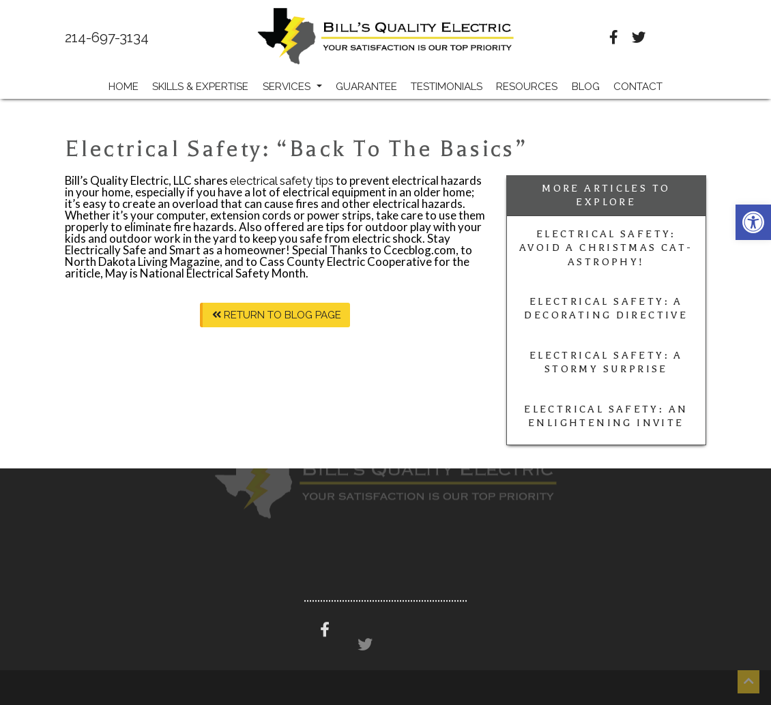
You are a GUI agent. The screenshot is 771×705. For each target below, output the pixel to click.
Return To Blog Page (276, 315)
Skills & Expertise (200, 86)
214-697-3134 (107, 37)
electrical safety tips (282, 181)
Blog (586, 86)
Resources (526, 86)
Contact (638, 86)
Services (292, 86)
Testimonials (446, 86)
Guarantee (366, 86)
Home (123, 86)
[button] (753, 222)
